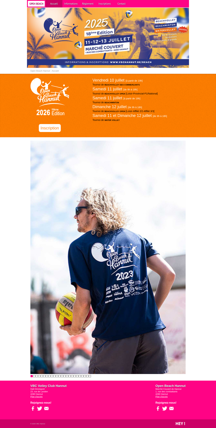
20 (80, 376)
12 (59, 376)
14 (64, 376)
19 (77, 376)
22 (85, 376)
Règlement (87, 3)
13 (62, 376)
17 (72, 376)
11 (57, 376)
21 (82, 376)
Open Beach (36, 3)
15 (67, 376)
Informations (71, 3)
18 (75, 376)
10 (54, 376)
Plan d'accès (36, 396)
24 (90, 376)
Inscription (49, 128)
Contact (121, 3)
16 (70, 376)
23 (87, 376)
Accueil (54, 3)
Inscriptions (105, 3)
